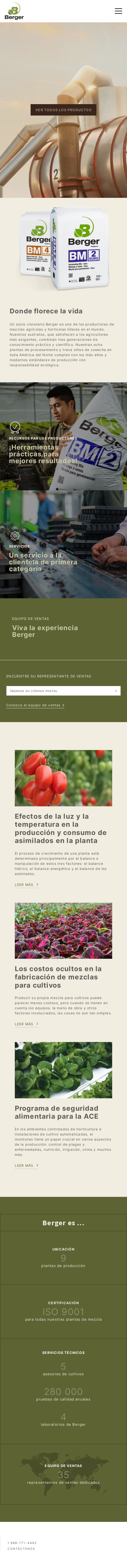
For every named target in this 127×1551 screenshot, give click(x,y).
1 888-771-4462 (22, 1543)
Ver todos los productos (63, 110)
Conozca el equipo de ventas (33, 705)
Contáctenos (21, 1549)
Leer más (24, 885)
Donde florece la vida (46, 311)
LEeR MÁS (24, 1165)
